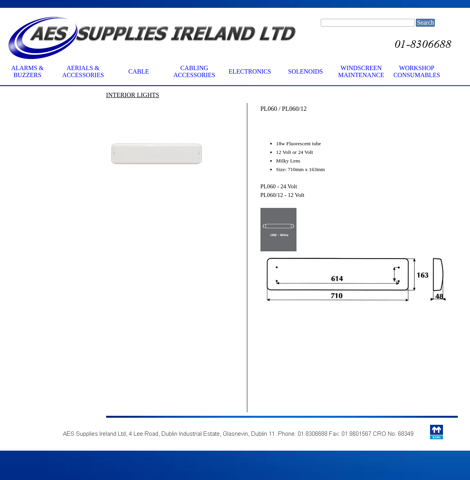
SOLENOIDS (305, 71)
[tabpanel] (157, 94)
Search (425, 22)
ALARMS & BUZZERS (27, 71)
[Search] (368, 23)
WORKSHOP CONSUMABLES (416, 71)
